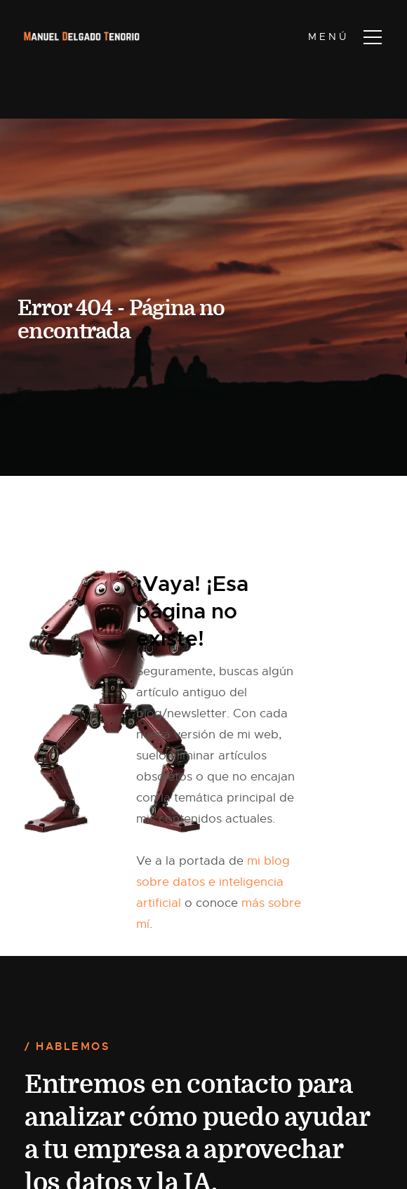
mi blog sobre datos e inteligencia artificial (213, 881)
